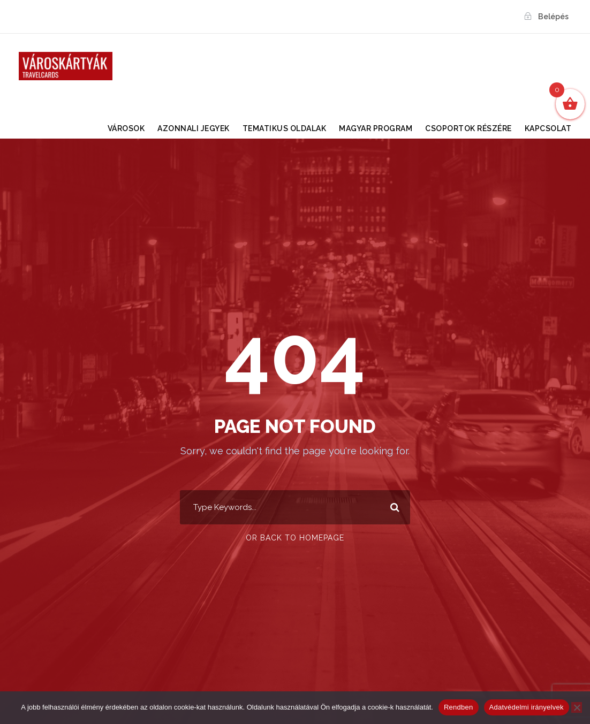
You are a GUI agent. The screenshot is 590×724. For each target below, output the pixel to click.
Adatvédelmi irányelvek (526, 707)
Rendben (458, 707)
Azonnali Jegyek (193, 128)
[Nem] (576, 707)
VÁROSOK (126, 128)
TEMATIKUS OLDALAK (285, 128)
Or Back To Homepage (295, 538)
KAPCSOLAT (548, 128)
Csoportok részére (468, 128)
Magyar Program (375, 128)
